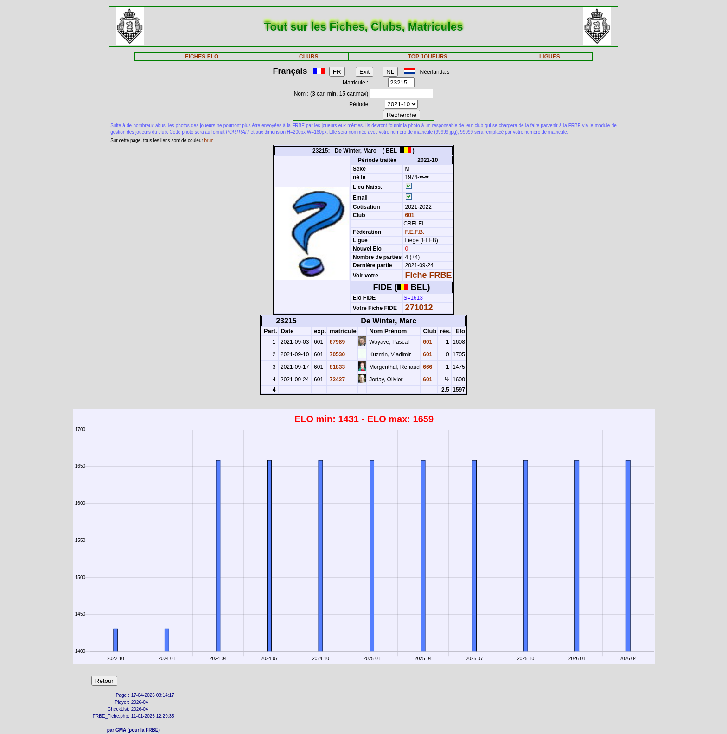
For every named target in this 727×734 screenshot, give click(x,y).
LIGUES (549, 56)
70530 (336, 354)
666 (426, 367)
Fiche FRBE (428, 275)
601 (408, 215)
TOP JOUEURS (428, 56)
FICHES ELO (201, 56)
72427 (336, 379)
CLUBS (308, 56)
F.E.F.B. (415, 232)
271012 (419, 307)
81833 (336, 367)
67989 (336, 342)
